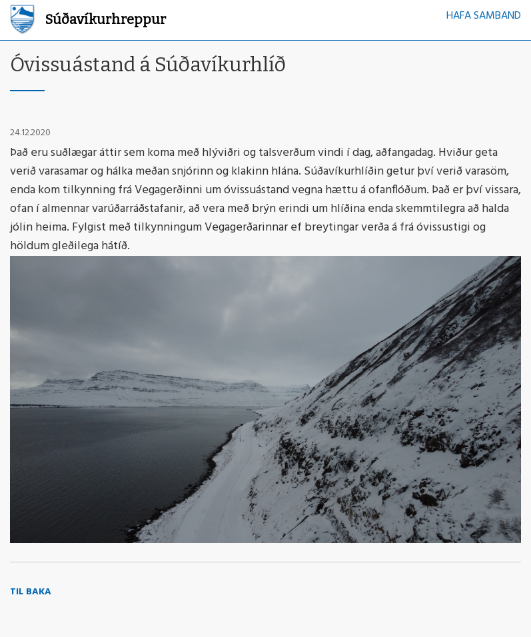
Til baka (30, 592)
